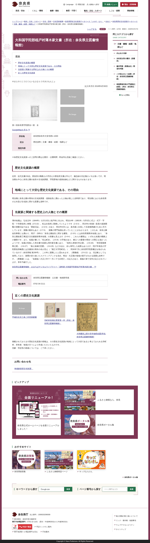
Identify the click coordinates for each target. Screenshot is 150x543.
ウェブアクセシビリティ (125, 525)
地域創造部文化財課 (23, 369)
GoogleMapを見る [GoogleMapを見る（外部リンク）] (20, 130)
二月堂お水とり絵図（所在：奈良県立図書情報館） (125, 76)
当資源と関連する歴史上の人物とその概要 (36, 69)
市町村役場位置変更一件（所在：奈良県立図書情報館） (59, 320)
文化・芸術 (47, 21)
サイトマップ (121, 529)
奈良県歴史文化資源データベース (125, 21)
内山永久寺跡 (121, 53)
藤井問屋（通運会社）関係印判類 (125, 67)
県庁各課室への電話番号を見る (26, 532)
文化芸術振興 (58, 21)
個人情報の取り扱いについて (127, 516)
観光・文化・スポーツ (32, 21)
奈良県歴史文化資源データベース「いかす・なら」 (84, 21)
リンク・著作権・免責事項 (126, 520)
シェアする (92, 29)
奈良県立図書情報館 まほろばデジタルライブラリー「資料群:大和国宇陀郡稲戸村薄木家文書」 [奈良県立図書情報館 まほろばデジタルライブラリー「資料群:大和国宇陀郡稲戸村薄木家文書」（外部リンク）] (53, 267)
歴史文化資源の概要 (26, 63)
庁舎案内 (45, 532)
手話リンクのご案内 (43, 527)
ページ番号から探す (90, 489)
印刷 (103, 29)
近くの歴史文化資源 (26, 73)
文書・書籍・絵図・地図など (24, 24)
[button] (68, 4)
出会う (108, 21)
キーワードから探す (26, 489)
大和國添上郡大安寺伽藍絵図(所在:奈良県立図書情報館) (91, 333)
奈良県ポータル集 (131, 477)
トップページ (17, 21)
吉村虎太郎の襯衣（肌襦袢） (125, 60)
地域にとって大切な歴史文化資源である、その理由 (39, 66)
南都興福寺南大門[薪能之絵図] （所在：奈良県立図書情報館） (125, 86)
